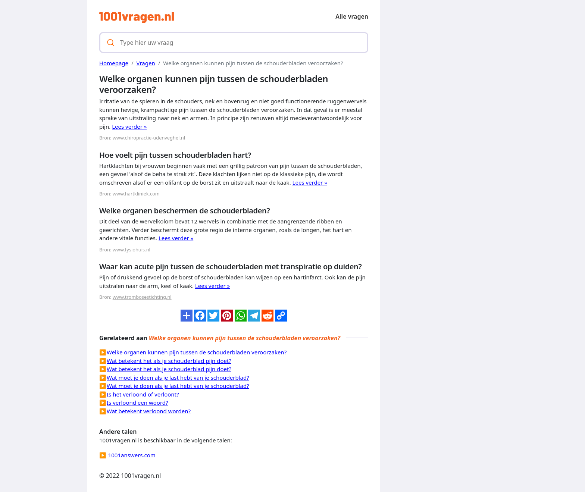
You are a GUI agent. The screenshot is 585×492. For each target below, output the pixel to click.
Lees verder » (129, 126)
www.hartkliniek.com (136, 193)
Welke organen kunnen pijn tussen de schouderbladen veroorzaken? (197, 352)
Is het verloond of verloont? (143, 394)
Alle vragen (351, 16)
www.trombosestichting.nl (142, 297)
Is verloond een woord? (137, 402)
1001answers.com (132, 455)
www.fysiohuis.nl (131, 249)
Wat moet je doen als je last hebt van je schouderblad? (178, 377)
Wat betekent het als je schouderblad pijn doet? (169, 360)
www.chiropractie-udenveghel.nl (149, 137)
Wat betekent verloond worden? (149, 411)
